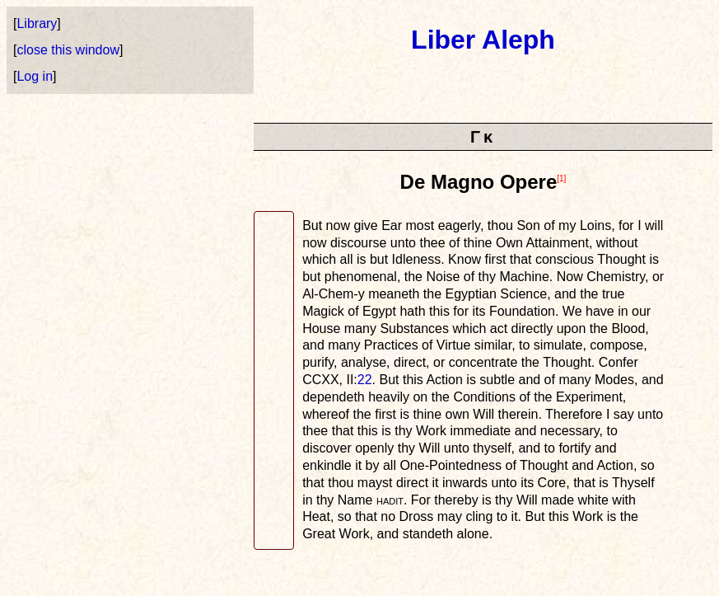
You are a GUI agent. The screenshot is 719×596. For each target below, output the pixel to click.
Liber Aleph (483, 39)
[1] (561, 178)
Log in (34, 76)
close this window (67, 50)
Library (36, 23)
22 (364, 380)
